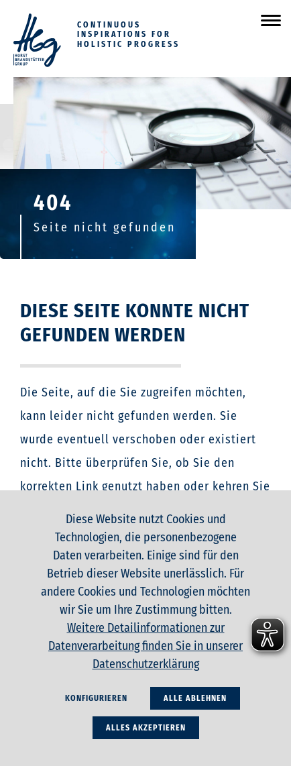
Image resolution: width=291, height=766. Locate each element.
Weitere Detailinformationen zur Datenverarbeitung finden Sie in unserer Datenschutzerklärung (145, 645)
